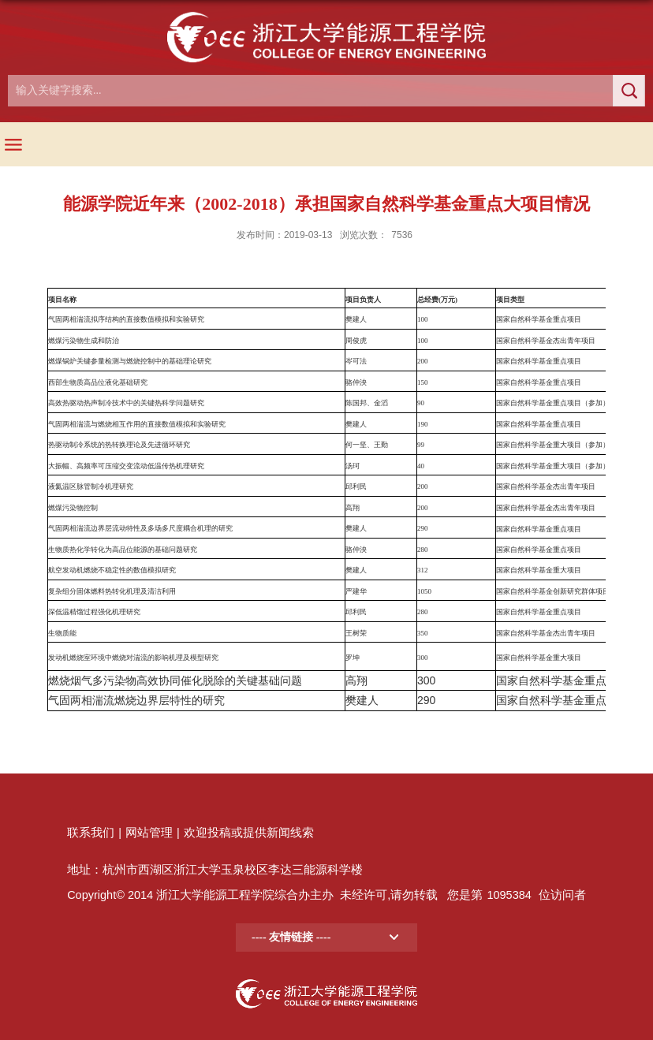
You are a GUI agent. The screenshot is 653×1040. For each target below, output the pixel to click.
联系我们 (90, 832)
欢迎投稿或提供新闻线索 (249, 832)
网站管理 (149, 832)
